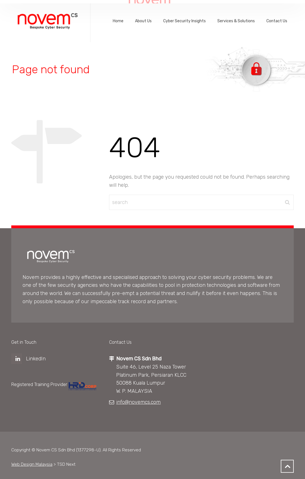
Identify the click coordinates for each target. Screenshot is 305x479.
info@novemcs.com (138, 402)
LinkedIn (36, 359)
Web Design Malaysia (31, 464)
